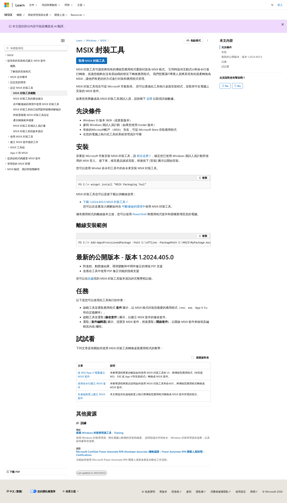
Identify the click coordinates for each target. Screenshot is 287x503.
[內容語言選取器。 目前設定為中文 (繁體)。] (14, 491)
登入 (280, 5)
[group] (143, 243)
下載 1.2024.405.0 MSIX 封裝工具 (104, 202)
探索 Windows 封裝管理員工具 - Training (99, 432)
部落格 (175, 491)
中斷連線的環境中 (133, 206)
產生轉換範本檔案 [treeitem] (23, 120)
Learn (79, 40)
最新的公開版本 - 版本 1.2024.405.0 (241, 56)
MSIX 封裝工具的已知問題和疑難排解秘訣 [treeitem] (37, 109)
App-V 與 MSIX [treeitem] (19, 153)
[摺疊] (62, 40)
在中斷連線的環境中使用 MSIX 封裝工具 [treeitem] (36, 104)
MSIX (103, 40)
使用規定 (241, 491)
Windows (91, 40)
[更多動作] (207, 40)
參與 (188, 491)
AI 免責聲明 (148, 491)
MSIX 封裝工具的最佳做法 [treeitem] (28, 98)
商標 (252, 491)
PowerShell (140, 214)
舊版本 (163, 491)
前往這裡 (142, 156)
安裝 (224, 52)
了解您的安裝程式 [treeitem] (20, 71)
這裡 (149, 98)
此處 (91, 278)
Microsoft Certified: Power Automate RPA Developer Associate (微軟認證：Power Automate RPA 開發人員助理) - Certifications (140, 453)
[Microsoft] (6, 5)
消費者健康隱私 (219, 491)
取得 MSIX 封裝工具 (92, 61)
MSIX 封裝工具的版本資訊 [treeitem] (28, 131)
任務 (224, 61)
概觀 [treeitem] (12, 66)
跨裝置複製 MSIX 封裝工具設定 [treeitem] (31, 115)
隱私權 (200, 491)
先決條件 (226, 47)
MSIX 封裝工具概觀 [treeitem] (24, 93)
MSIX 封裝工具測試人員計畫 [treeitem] (29, 125)
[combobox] (35, 48)
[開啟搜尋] (272, 5)
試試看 (225, 66)
